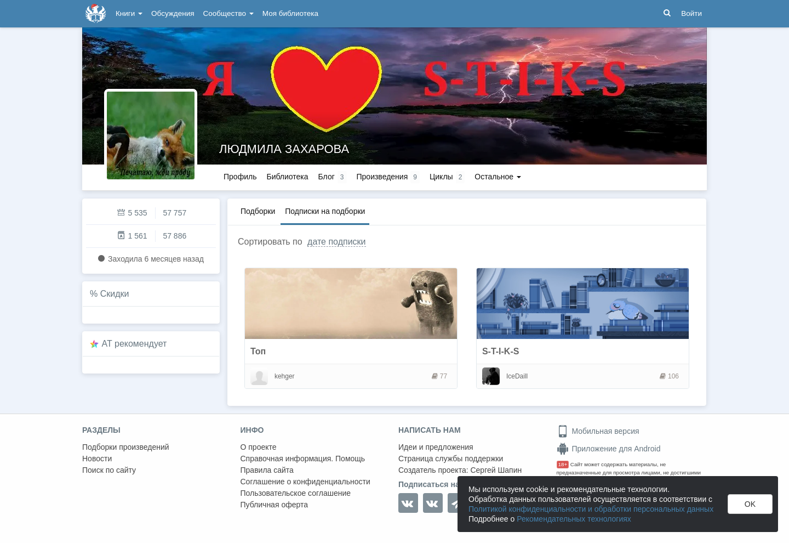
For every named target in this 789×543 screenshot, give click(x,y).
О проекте (259, 447)
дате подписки (336, 241)
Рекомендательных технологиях (574, 518)
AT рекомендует (134, 343)
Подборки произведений (125, 447)
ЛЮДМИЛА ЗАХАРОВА (284, 149)
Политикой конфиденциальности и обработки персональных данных (590, 509)
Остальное (497, 176)
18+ (563, 464)
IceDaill (517, 376)
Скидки (114, 293)
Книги (129, 13)
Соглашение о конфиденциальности (305, 481)
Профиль (240, 176)
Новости (97, 458)
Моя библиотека (290, 13)
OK (750, 504)
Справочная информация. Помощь (303, 458)
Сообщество (228, 13)
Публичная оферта (274, 504)
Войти (691, 13)
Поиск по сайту (109, 470)
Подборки (258, 211)
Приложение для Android (609, 449)
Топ (258, 351)
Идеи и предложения (435, 447)
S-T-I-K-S (500, 351)
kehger (285, 376)
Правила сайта (267, 470)
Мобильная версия (598, 431)
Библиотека (287, 176)
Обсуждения (172, 13)
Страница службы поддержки (450, 458)
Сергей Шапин (496, 470)
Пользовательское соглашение (296, 493)
